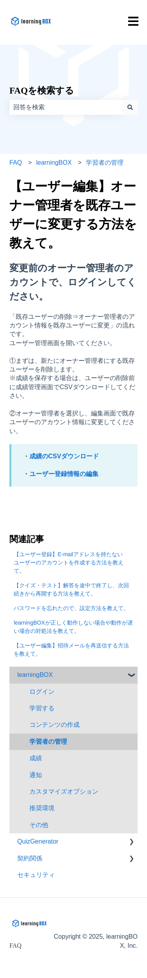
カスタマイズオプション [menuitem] (63, 791)
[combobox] (66, 107)
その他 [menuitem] (38, 825)
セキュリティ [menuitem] (36, 874)
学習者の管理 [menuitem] (48, 741)
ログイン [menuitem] (41, 691)
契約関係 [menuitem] (29, 858)
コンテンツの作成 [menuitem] (54, 724)
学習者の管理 (104, 162)
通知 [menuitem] (35, 775)
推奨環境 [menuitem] (41, 808)
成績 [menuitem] (35, 758)
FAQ (15, 162)
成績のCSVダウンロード (64, 456)
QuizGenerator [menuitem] (37, 841)
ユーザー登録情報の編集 (63, 474)
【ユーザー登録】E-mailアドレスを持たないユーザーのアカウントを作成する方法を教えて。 (68, 562)
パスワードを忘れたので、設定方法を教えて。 (71, 608)
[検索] (130, 107)
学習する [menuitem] (41, 708)
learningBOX (54, 162)
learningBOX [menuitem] (35, 674)
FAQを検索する (41, 91)
